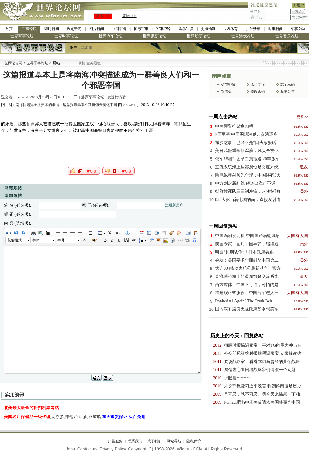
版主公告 (287, 91)
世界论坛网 (13, 63)
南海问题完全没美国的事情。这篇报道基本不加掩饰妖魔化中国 (67, 105)
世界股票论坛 (198, 36)
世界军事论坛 (22, 36)
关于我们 (154, 441)
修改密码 (257, 91)
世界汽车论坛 (110, 36)
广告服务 (115, 441)
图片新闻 (96, 29)
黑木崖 (86, 48)
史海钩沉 (208, 29)
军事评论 (163, 29)
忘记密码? (300, 17)
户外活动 (253, 29)
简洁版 (226, 91)
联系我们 (135, 441)
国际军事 (141, 29)
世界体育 (230, 29)
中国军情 (119, 29)
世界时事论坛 (66, 36)
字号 (61, 240)
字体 (36, 240)
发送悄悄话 (116, 97)
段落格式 (14, 240)
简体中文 (103, 16)
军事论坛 (29, 29)
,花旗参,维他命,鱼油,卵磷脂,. (75, 417)
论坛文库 (257, 84)
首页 (9, 29)
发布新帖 (228, 84)
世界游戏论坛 (243, 36)
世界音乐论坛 (287, 36)
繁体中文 (129, 16)
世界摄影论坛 (154, 36)
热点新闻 (74, 29)
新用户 (298, 5)
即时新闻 (51, 29)
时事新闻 (275, 29)
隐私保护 (193, 441)
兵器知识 (186, 29)
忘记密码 (287, 84)
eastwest (22, 97)
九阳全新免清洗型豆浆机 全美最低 (91, 63)
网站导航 (174, 441)
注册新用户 (174, 205)
